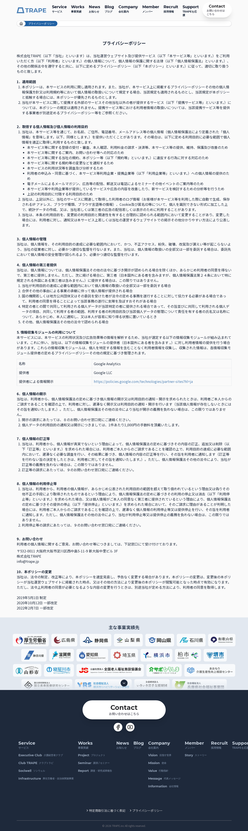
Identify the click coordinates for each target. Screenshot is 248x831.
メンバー (150, 8)
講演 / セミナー (94, 763)
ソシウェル (31, 771)
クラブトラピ (35, 763)
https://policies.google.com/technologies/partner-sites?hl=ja (143, 381)
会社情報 (163, 786)
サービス (59, 8)
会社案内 (128, 8)
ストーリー (196, 755)
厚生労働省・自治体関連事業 (46, 778)
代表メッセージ (164, 778)
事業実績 (77, 8)
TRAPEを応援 (191, 10)
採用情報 (171, 8)
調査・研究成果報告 (95, 771)
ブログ (109, 8)
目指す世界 (159, 755)
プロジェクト (91, 755)
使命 (157, 763)
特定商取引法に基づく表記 (107, 810)
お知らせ (94, 8)
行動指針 (158, 771)
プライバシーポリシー (147, 810)
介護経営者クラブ (40, 755)
